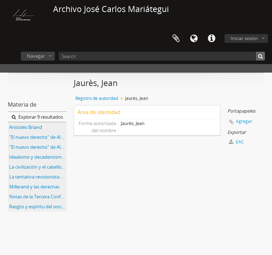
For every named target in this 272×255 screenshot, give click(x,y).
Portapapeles (176, 38)
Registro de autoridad (96, 98)
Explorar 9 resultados (37, 117)
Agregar (244, 121)
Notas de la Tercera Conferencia (38, 196)
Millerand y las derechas (34, 186)
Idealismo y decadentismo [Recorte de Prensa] (38, 157)
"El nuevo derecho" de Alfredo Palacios (38, 137)
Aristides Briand (25, 127)
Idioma (194, 38)
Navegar (36, 56)
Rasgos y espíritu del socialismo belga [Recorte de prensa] (38, 206)
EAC (236, 142)
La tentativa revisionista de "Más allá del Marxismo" (38, 177)
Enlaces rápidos (211, 38)
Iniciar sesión (244, 38)
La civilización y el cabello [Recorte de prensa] (38, 167)
